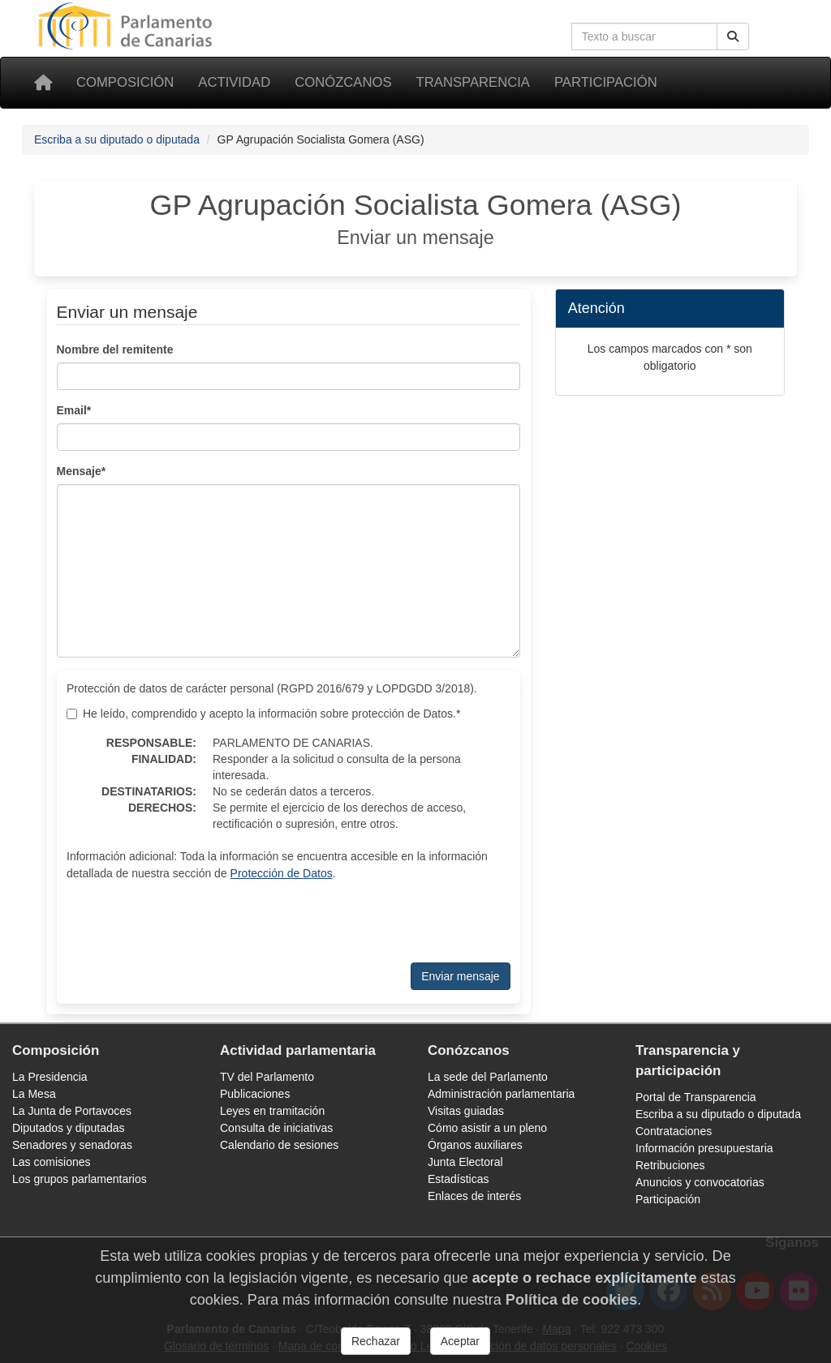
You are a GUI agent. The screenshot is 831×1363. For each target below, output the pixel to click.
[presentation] (288, 922)
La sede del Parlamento (488, 1076)
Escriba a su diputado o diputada (117, 139)
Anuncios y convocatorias (699, 1182)
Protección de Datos (281, 873)
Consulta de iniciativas (276, 1127)
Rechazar (375, 1341)
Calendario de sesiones (279, 1144)
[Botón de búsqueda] (733, 36)
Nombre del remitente (115, 349)
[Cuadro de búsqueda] (644, 36)
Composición (125, 82)
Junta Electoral (465, 1161)
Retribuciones (670, 1165)
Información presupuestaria (704, 1148)
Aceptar (460, 1341)
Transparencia (473, 82)
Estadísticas (458, 1178)
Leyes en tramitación (272, 1110)
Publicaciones (255, 1093)
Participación (605, 82)
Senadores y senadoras (72, 1144)
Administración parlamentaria (501, 1093)
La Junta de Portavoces (71, 1110)
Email (74, 410)
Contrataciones (673, 1131)
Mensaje (81, 471)
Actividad (234, 82)
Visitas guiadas (466, 1110)
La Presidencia (50, 1076)
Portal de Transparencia (695, 1097)
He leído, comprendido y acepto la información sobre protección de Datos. (263, 713)
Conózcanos (343, 82)
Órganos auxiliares (475, 1144)
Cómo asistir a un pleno (487, 1127)
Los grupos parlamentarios (79, 1178)
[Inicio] (43, 83)
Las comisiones (51, 1161)
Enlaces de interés (474, 1195)
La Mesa (34, 1093)
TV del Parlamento (267, 1076)
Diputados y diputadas (68, 1127)
